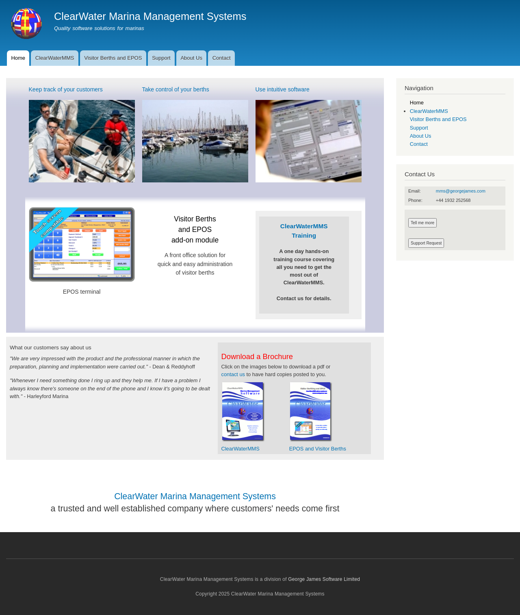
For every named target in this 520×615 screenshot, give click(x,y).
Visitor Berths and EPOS (113, 58)
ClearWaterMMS (54, 58)
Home (18, 58)
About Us (191, 58)
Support (161, 58)
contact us (233, 374)
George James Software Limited (324, 579)
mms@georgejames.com (460, 190)
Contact (221, 58)
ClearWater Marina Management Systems (150, 16)
